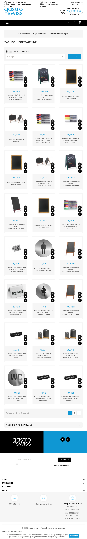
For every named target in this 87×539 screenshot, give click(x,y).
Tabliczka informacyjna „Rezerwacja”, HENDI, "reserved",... (70, 398)
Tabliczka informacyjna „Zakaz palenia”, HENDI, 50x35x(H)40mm (16, 269)
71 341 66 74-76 (74, 11)
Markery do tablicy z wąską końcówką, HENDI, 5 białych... (16, 97)
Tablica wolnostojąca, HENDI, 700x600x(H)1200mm (71, 312)
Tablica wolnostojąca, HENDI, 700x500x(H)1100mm (43, 97)
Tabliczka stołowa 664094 (16, 140)
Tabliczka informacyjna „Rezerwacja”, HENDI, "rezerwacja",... (43, 398)
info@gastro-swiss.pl (75, 13)
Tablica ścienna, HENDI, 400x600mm (70, 97)
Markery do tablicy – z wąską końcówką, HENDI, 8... (71, 226)
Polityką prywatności (61, 465)
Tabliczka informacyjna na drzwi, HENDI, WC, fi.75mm (16, 398)
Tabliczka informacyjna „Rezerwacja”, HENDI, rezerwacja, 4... (16, 312)
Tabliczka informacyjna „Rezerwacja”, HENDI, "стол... (16, 355)
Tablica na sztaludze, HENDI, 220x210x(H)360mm (16, 226)
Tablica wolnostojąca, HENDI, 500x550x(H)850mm (71, 183)
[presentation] (53, 471)
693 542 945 (14, 504)
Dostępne (35, 56)
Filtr (74, 57)
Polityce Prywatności (56, 537)
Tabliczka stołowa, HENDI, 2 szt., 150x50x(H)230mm (70, 355)
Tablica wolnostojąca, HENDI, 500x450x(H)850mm (71, 269)
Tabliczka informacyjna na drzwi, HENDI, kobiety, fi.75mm (43, 312)
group (16, 531)
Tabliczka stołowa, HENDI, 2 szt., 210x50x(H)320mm (43, 355)
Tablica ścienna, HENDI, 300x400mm (43, 226)
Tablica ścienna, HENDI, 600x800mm (16, 183)
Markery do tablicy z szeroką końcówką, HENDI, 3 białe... (70, 140)
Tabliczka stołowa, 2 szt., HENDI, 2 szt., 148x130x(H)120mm (43, 183)
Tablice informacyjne (19, 425)
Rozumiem (74, 536)
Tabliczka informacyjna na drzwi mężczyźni (43, 269)
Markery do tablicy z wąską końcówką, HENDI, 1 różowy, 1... (43, 140)
